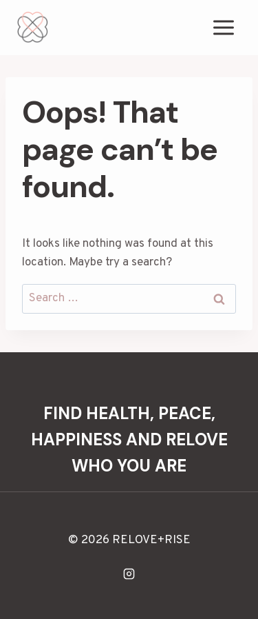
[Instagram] (129, 573)
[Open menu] (223, 27)
